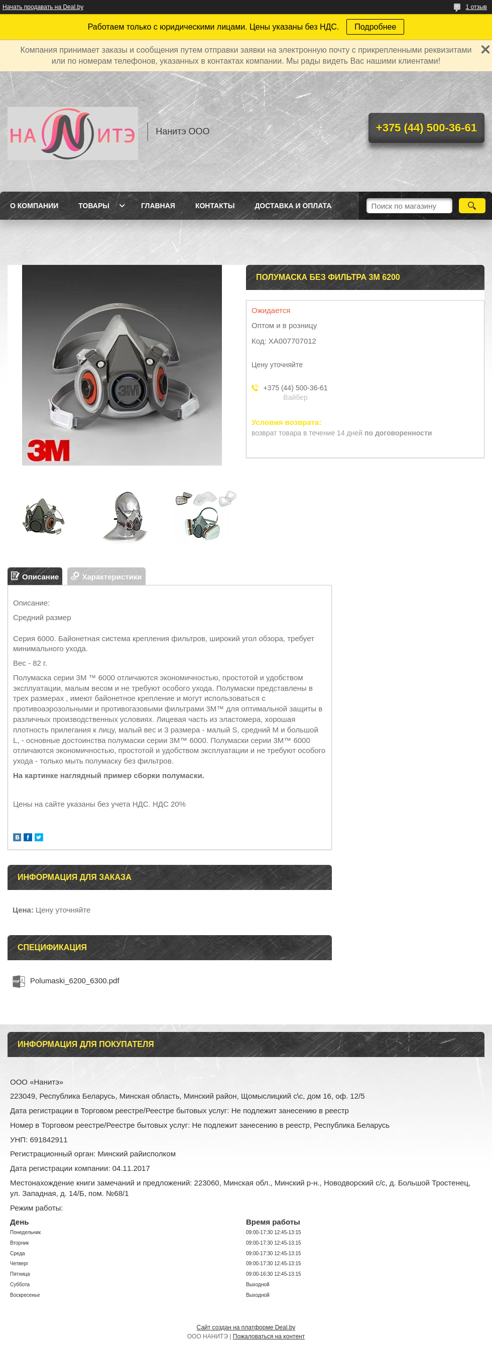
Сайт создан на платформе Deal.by (246, 1327)
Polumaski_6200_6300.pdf (74, 980)
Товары (93, 206)
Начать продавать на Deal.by (43, 7)
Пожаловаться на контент (269, 1336)
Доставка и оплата (293, 206)
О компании (34, 206)
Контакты (214, 206)
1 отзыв (476, 7)
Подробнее (375, 27)
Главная (158, 206)
